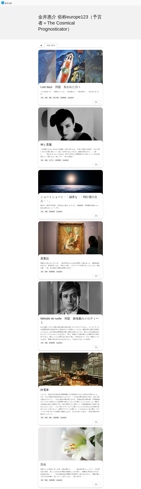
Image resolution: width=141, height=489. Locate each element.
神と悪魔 (46, 144)
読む (96, 102)
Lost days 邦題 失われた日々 (60, 86)
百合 (43, 464)
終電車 (44, 389)
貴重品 (44, 258)
